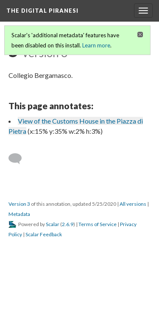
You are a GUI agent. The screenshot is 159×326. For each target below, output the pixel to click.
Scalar (52, 224)
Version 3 (19, 204)
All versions (133, 204)
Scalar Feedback (43, 234)
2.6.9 (67, 224)
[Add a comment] (18, 158)
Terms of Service (97, 224)
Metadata (19, 214)
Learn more (96, 45)
